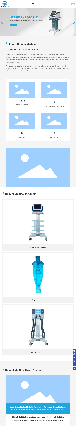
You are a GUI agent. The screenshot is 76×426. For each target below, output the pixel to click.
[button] (73, 22)
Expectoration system (38, 247)
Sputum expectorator (38, 352)
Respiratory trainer (38, 300)
